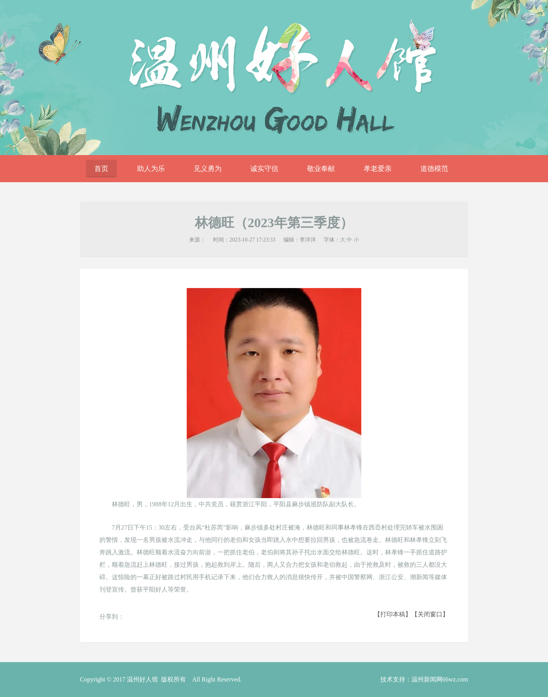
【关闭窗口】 (430, 614)
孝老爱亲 (378, 169)
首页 (101, 169)
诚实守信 (264, 169)
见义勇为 (208, 169)
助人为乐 (151, 169)
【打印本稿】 (392, 614)
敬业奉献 (321, 169)
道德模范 (434, 169)
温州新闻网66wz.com (439, 679)
